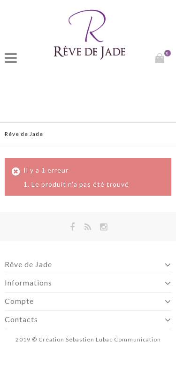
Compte (19, 300)
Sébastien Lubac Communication (113, 339)
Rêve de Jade (24, 133)
